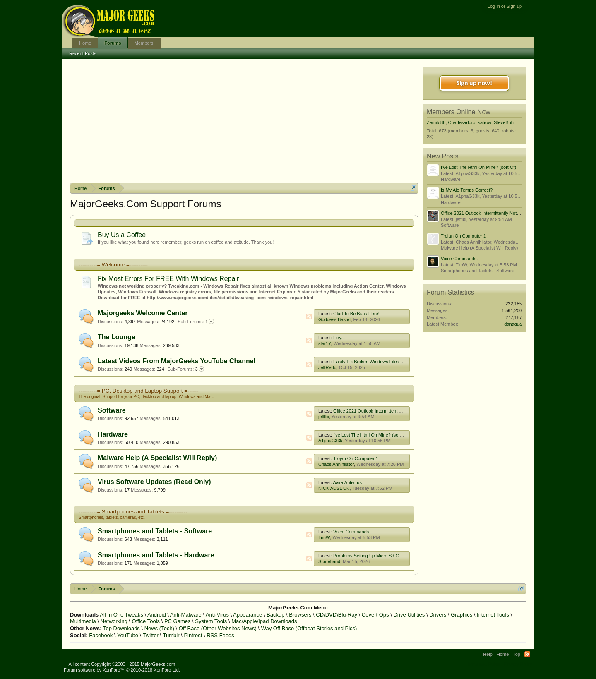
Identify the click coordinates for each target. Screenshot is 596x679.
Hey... (339, 337)
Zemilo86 (436, 122)
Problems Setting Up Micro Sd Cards (370, 555)
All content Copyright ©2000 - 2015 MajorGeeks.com (122, 664)
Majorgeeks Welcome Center (143, 313)
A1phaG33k (330, 440)
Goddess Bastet (334, 319)
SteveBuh (504, 122)
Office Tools (146, 621)
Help (488, 654)
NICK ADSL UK (333, 488)
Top (516, 654)
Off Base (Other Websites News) (218, 628)
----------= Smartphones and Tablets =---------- (133, 512)
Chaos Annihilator (336, 464)
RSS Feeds (220, 635)
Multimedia (83, 621)
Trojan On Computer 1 (355, 458)
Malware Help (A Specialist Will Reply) (157, 457)
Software (112, 410)
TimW (324, 537)
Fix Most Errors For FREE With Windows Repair (168, 278)
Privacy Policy (518, 664)
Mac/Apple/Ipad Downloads (264, 621)
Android (156, 615)
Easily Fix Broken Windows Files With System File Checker (393, 361)
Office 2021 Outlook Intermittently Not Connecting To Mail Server (398, 410)
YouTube (127, 635)
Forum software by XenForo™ (122, 669)
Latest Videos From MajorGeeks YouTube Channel (176, 361)
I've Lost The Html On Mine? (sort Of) (371, 434)
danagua (513, 324)
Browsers (300, 615)
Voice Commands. (351, 531)
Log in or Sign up (505, 6)
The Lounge (116, 337)
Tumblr (171, 635)
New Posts (442, 156)
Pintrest (193, 635)
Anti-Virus (217, 615)
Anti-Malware (186, 615)
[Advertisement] (244, 121)
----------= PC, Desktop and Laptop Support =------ (139, 391)
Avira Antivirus (347, 482)
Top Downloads (121, 628)
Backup (275, 615)
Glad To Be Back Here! (356, 313)
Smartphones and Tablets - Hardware (156, 555)
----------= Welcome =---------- (113, 265)
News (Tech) (159, 628)
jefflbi (323, 416)
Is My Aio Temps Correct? (467, 189)
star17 (324, 343)
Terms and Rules (483, 664)
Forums (112, 43)
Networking (114, 621)
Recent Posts (82, 53)
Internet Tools (493, 615)
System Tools (211, 621)
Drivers (437, 615)
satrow (484, 122)
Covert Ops (375, 615)
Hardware (113, 434)
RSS (309, 316)
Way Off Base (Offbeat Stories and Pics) (309, 628)
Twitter (151, 635)
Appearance (247, 615)
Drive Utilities (409, 615)
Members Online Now (458, 111)
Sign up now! (474, 83)
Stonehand (329, 561)
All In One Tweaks (121, 615)
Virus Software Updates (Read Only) (154, 481)
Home (85, 43)
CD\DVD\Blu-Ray (336, 615)
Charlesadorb (461, 122)
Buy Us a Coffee (122, 234)
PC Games (177, 621)
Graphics (461, 615)
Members (144, 43)
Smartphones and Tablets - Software (155, 531)
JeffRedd (327, 367)
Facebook (101, 635)
